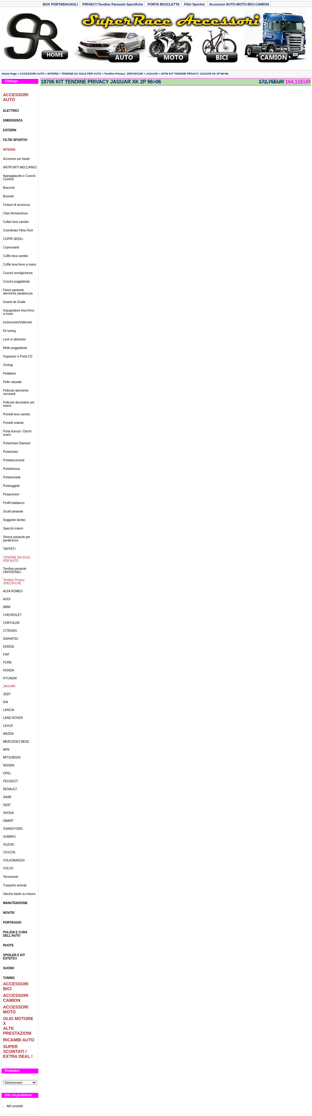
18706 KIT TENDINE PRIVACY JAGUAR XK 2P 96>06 (194, 73)
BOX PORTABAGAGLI (60, 4)
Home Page (9, 73)
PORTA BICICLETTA (164, 4)
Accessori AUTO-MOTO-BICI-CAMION (239, 4)
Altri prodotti (14, 1106)
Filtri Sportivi (195, 4)
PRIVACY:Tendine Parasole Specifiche (112, 4)
